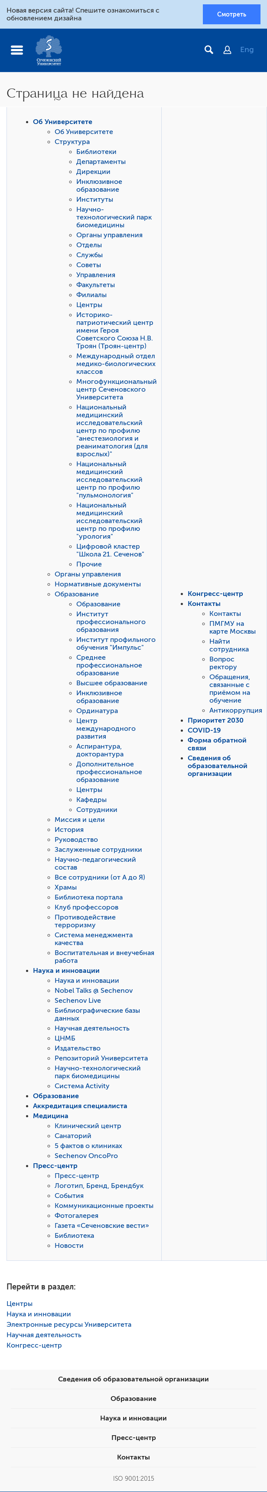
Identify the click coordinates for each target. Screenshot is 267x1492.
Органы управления (109, 235)
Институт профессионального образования (111, 622)
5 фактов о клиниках (88, 1146)
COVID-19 (204, 731)
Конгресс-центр (215, 594)
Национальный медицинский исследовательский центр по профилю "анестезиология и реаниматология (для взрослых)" (112, 431)
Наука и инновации (66, 971)
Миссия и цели (80, 820)
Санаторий (73, 1136)
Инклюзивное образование (99, 186)
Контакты (204, 604)
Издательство (78, 1049)
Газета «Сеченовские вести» (102, 1226)
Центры (89, 305)
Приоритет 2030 (216, 721)
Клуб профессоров (86, 908)
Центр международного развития (106, 729)
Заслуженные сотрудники (98, 850)
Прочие (89, 565)
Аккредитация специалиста (80, 1106)
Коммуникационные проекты (104, 1206)
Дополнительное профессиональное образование (109, 772)
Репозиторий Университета (101, 1059)
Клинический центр (88, 1126)
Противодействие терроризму (85, 921)
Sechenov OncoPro (86, 1156)
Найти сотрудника (229, 646)
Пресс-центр (55, 1166)
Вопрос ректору (223, 663)
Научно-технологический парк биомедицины (114, 217)
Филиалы (91, 295)
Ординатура (97, 711)
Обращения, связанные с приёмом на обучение (229, 689)
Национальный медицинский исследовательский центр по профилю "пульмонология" (109, 480)
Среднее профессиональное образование (109, 665)
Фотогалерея (76, 1216)
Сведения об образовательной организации (217, 766)
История (69, 830)
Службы (89, 255)
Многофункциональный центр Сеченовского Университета (116, 390)
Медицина (50, 1116)
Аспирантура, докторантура (100, 751)
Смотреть (231, 14)
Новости (69, 1246)
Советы (88, 265)
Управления (95, 275)
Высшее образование (111, 683)
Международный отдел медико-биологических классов (116, 364)
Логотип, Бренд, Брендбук (99, 1186)
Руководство (76, 840)
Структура (72, 142)
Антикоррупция (235, 711)
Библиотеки (96, 152)
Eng (247, 50)
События (69, 1196)
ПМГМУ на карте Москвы (232, 628)
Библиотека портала (89, 898)
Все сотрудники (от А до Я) (100, 878)
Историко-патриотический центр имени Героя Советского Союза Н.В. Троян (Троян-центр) (114, 330)
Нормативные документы (98, 585)
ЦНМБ (65, 1039)
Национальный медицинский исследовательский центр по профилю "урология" (109, 521)
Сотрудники (96, 810)
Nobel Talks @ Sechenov (94, 991)
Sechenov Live (78, 1001)
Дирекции (93, 172)
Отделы (89, 245)
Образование (77, 595)
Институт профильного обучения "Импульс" (116, 644)
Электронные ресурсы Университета (69, 1325)
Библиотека (74, 1236)
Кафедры (91, 800)
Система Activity (82, 1086)
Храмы (66, 888)
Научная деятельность (92, 1029)
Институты (94, 200)
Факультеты (95, 285)
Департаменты (101, 162)
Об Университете (62, 122)
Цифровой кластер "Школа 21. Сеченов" (110, 551)
